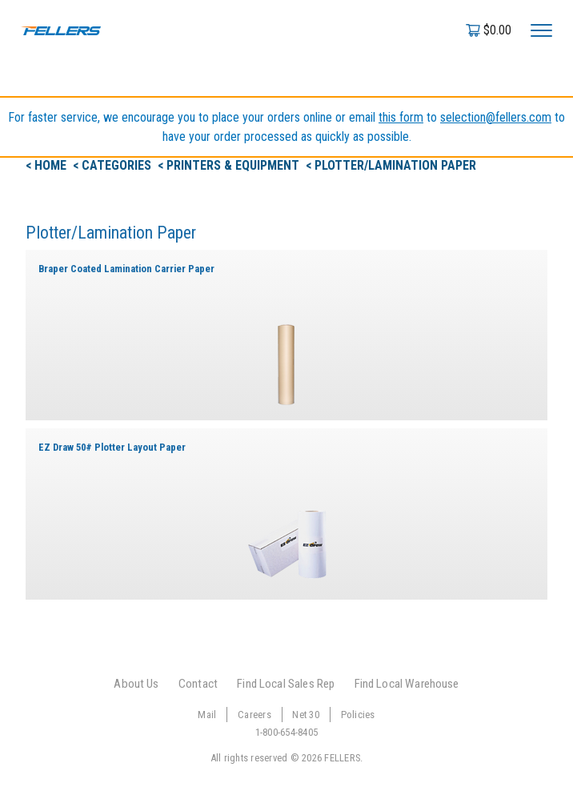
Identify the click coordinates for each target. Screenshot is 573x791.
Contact (198, 684)
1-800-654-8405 (287, 732)
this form (401, 117)
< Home (48, 165)
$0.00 (497, 30)
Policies (358, 715)
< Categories (113, 165)
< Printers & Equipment (230, 165)
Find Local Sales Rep (286, 684)
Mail (207, 715)
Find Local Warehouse (407, 684)
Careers (254, 715)
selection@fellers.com (495, 117)
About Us (136, 684)
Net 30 (305, 715)
